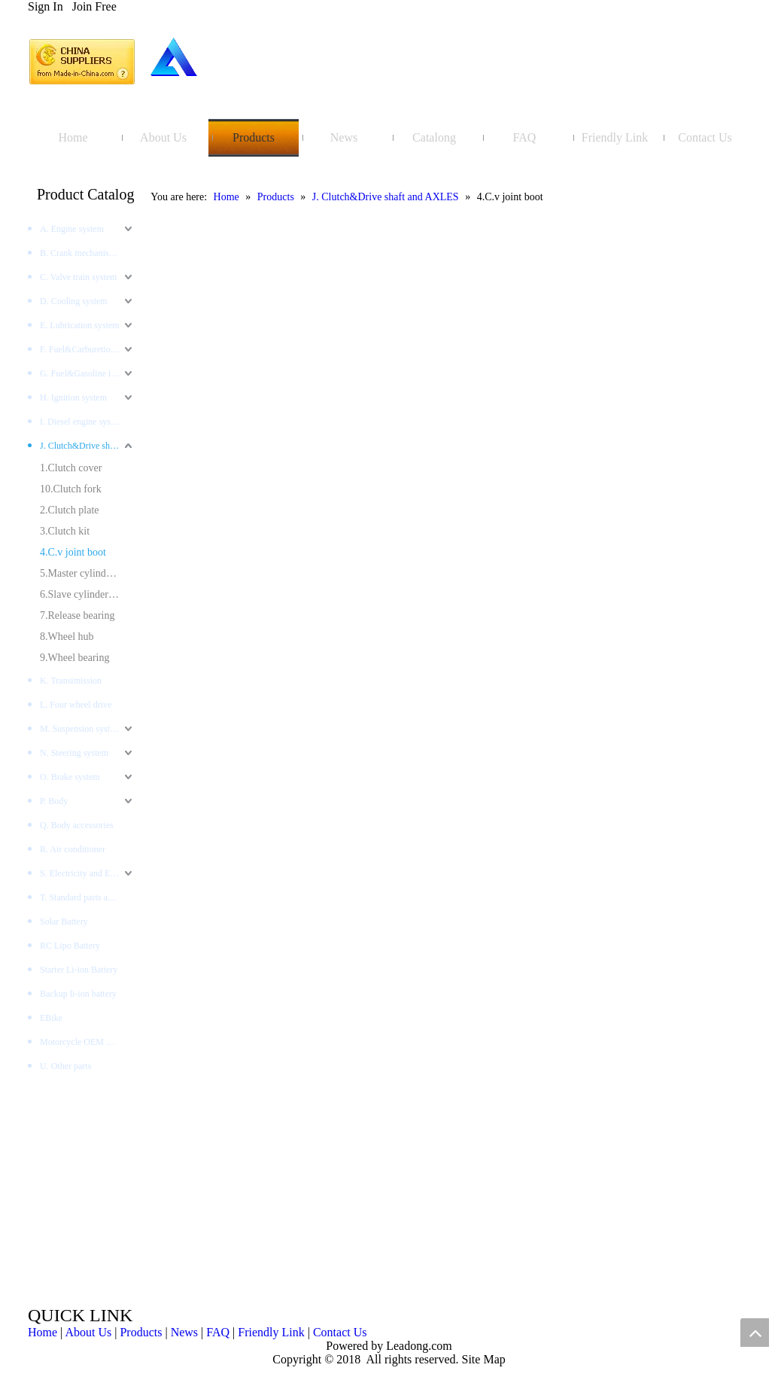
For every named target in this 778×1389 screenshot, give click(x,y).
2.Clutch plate (69, 510)
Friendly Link (271, 1332)
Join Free (94, 6)
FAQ (217, 1332)
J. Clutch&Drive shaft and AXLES (87, 445)
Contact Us (340, 1332)
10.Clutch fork (71, 489)
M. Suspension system (80, 728)
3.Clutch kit (65, 531)
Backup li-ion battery (78, 993)
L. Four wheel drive (75, 704)
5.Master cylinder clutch (87, 573)
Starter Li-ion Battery (78, 969)
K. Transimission (71, 680)
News (184, 1332)
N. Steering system (74, 753)
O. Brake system (70, 777)
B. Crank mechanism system (87, 253)
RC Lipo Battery (70, 945)
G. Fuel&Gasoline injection (87, 373)
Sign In (45, 6)
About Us (88, 1332)
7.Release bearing (77, 615)
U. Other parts (65, 1066)
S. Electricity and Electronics (87, 873)
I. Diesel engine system (82, 421)
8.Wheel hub (67, 636)
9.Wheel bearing (75, 657)
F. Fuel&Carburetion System (87, 349)
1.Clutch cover (71, 468)
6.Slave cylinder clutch (87, 594)
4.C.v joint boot (73, 552)
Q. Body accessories (77, 825)
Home (42, 1332)
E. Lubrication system (80, 325)
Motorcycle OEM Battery (86, 1042)
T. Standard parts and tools (87, 897)
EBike (51, 1018)
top (754, 1332)
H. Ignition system (73, 397)
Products (141, 1332)
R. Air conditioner (72, 849)
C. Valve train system (78, 277)
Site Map (484, 1359)
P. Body (54, 801)
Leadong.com (417, 1345)
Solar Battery (64, 921)
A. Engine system (72, 229)
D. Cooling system (74, 301)
